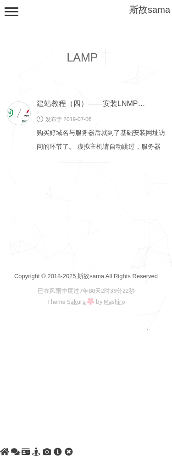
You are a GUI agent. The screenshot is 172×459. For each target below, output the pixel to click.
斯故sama (149, 10)
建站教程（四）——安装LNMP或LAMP (101, 103)
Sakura (76, 301)
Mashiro (114, 301)
